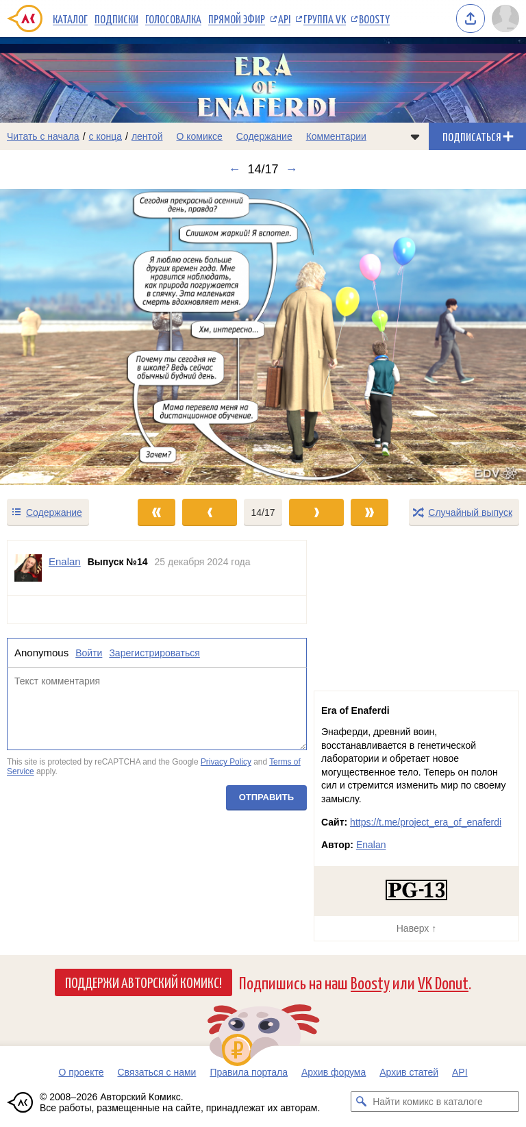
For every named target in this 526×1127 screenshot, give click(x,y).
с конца (106, 136)
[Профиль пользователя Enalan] (28, 568)
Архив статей (408, 1072)
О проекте (80, 1072)
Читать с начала (43, 136)
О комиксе (199, 136)
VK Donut (443, 982)
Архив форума (333, 1072)
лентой (147, 136)
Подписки (116, 18)
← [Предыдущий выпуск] (234, 169)
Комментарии (336, 136)
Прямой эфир (236, 18)
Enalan (371, 844)
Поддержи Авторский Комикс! (143, 982)
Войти (88, 652)
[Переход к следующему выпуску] (263, 337)
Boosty (374, 18)
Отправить (266, 797)
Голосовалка (173, 18)
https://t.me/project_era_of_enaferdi (425, 822)
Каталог (70, 18)
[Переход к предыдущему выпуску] (66, 337)
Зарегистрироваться (154, 652)
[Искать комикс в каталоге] (361, 1101)
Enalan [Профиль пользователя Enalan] (65, 561)
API (284, 18)
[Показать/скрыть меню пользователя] (505, 18)
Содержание (264, 136)
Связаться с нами (156, 1072)
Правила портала (249, 1072)
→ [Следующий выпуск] (292, 169)
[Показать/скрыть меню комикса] (415, 136)
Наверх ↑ (416, 928)
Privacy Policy (226, 762)
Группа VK (324, 18)
